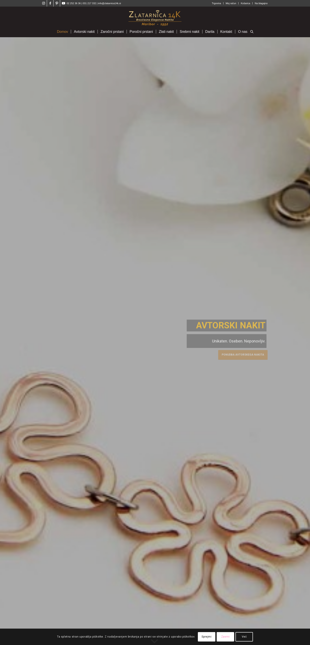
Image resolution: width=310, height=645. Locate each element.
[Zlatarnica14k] (154, 16)
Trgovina (216, 3)
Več (244, 636)
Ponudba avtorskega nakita (243, 353)
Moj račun (231, 3)
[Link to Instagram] (43, 3)
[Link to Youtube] (63, 3)
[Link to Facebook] (50, 3)
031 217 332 (90, 3)
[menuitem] (216, 3)
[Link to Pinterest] (57, 3)
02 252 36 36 (74, 3)
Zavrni (225, 636)
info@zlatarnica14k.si (109, 3)
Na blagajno (261, 3)
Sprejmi (206, 636)
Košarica (245, 3)
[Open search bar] (251, 32)
